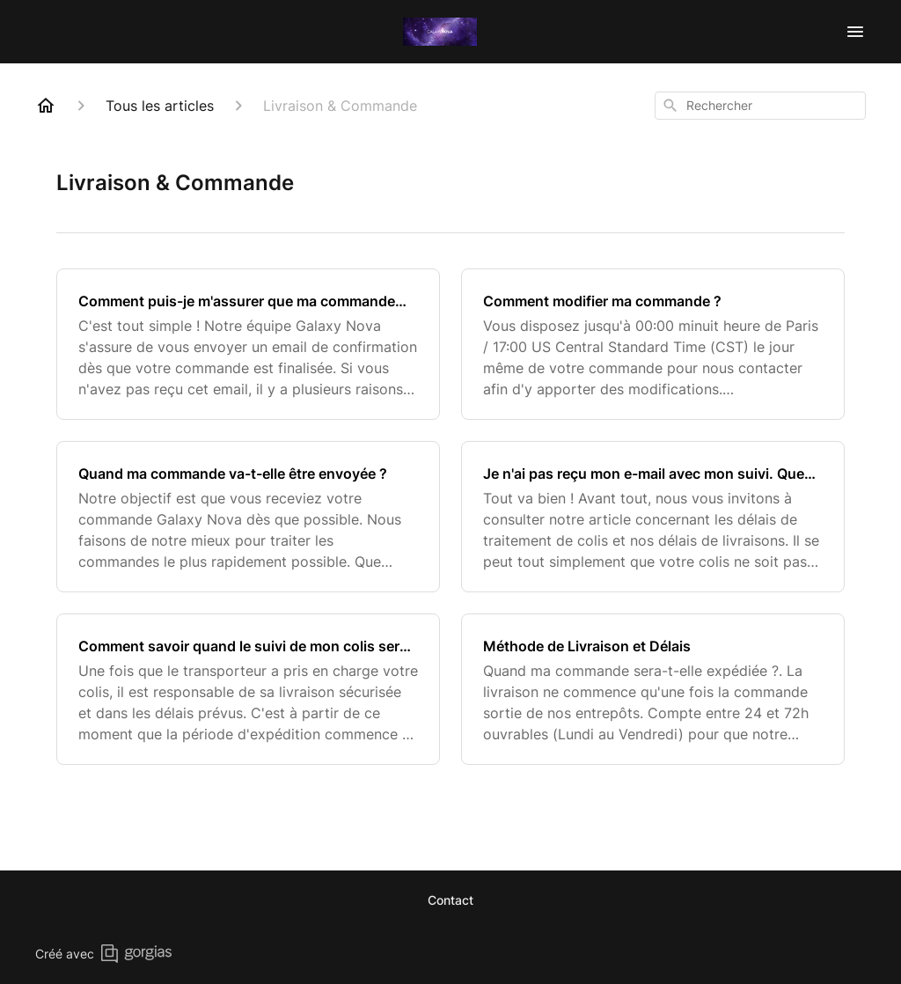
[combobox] (760, 106)
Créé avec (103, 953)
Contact (450, 899)
